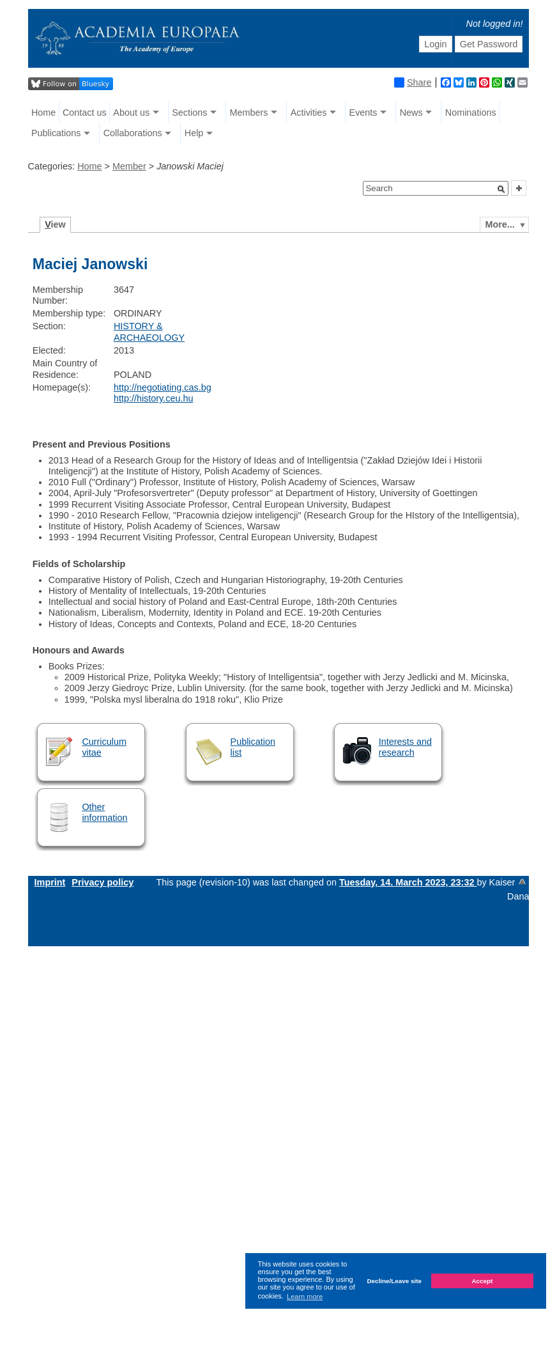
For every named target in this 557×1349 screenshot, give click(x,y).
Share (412, 82)
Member (129, 166)
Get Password (488, 44)
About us (131, 112)
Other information (104, 812)
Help (194, 133)
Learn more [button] (305, 1296)
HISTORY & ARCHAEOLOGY (149, 331)
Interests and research (405, 747)
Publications (56, 133)
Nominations (470, 112)
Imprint (50, 882)
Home (43, 112)
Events (363, 112)
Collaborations (132, 133)
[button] (501, 189)
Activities (309, 112)
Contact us (85, 112)
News (411, 112)
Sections (189, 112)
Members (249, 112)
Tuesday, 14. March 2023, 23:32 (408, 882)
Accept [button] (481, 1280)
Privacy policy (103, 882)
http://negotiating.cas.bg (162, 387)
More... (499, 224)
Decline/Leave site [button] (394, 1280)
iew (55, 224)
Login (435, 44)
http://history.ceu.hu (154, 398)
